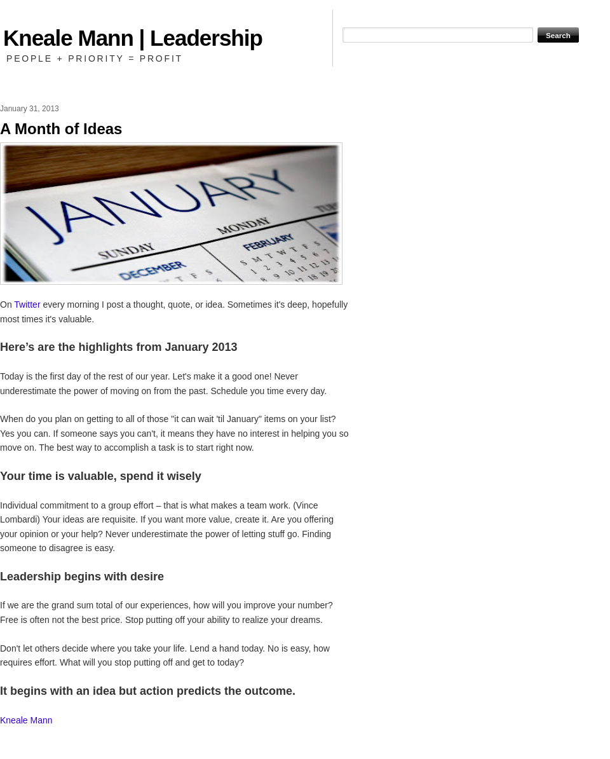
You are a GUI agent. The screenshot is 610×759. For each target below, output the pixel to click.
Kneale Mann (26, 720)
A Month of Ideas (61, 128)
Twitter (27, 304)
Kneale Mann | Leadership (132, 37)
